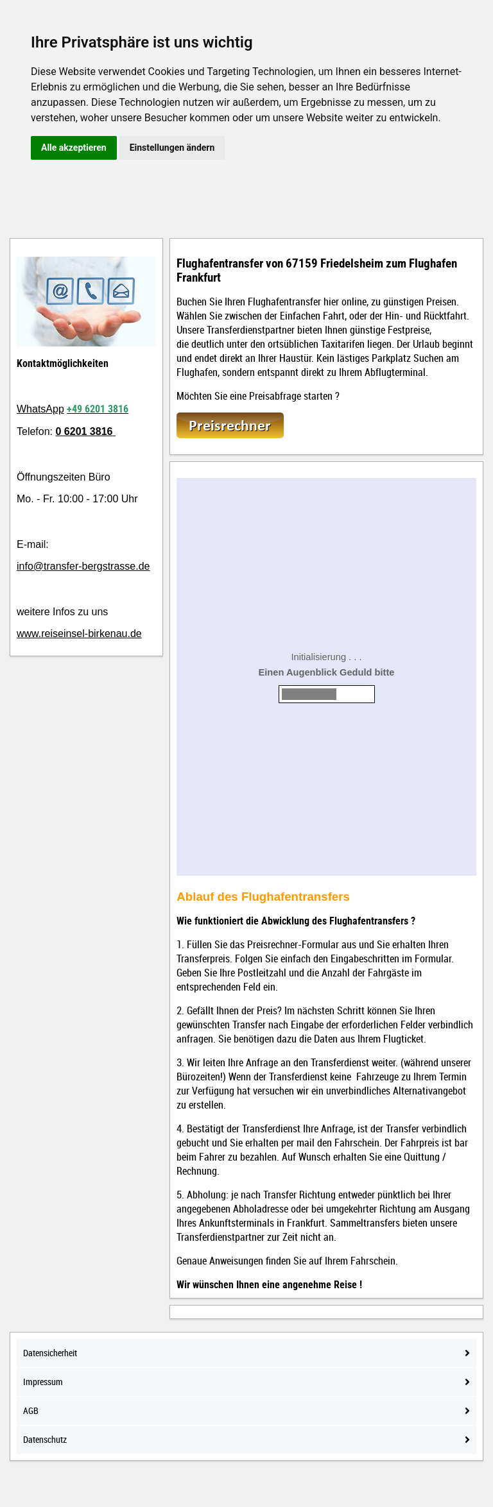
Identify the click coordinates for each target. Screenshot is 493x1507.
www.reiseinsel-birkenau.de (79, 633)
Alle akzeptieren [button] (74, 147)
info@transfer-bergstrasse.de (83, 566)
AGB (246, 1410)
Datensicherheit (246, 1353)
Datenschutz (246, 1439)
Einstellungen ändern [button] (172, 147)
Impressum (246, 1381)
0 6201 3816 (83, 431)
